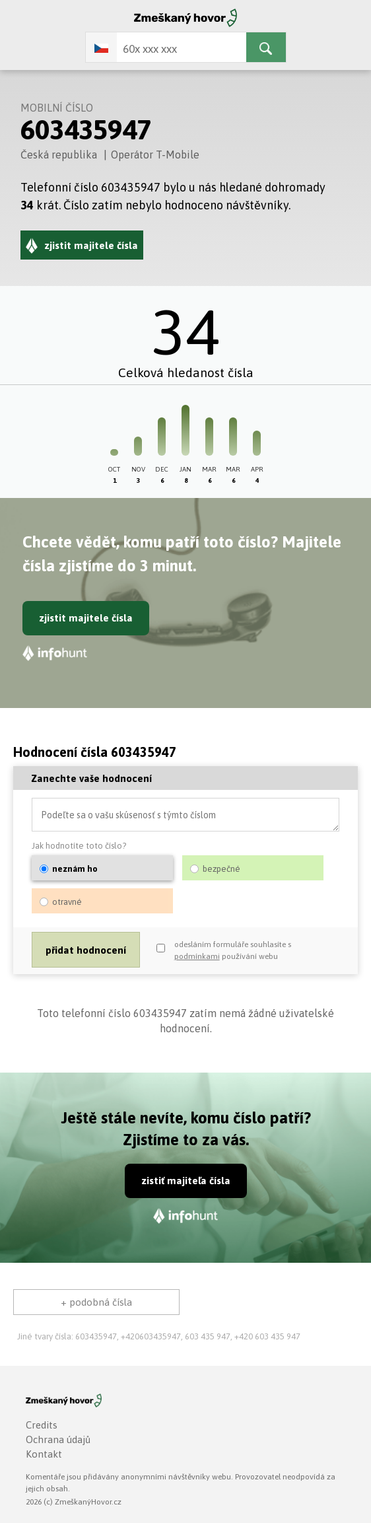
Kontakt (44, 1454)
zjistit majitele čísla (86, 617)
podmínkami (197, 956)
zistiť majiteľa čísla (185, 1180)
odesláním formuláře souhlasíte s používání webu (232, 950)
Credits (41, 1425)
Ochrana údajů (58, 1439)
